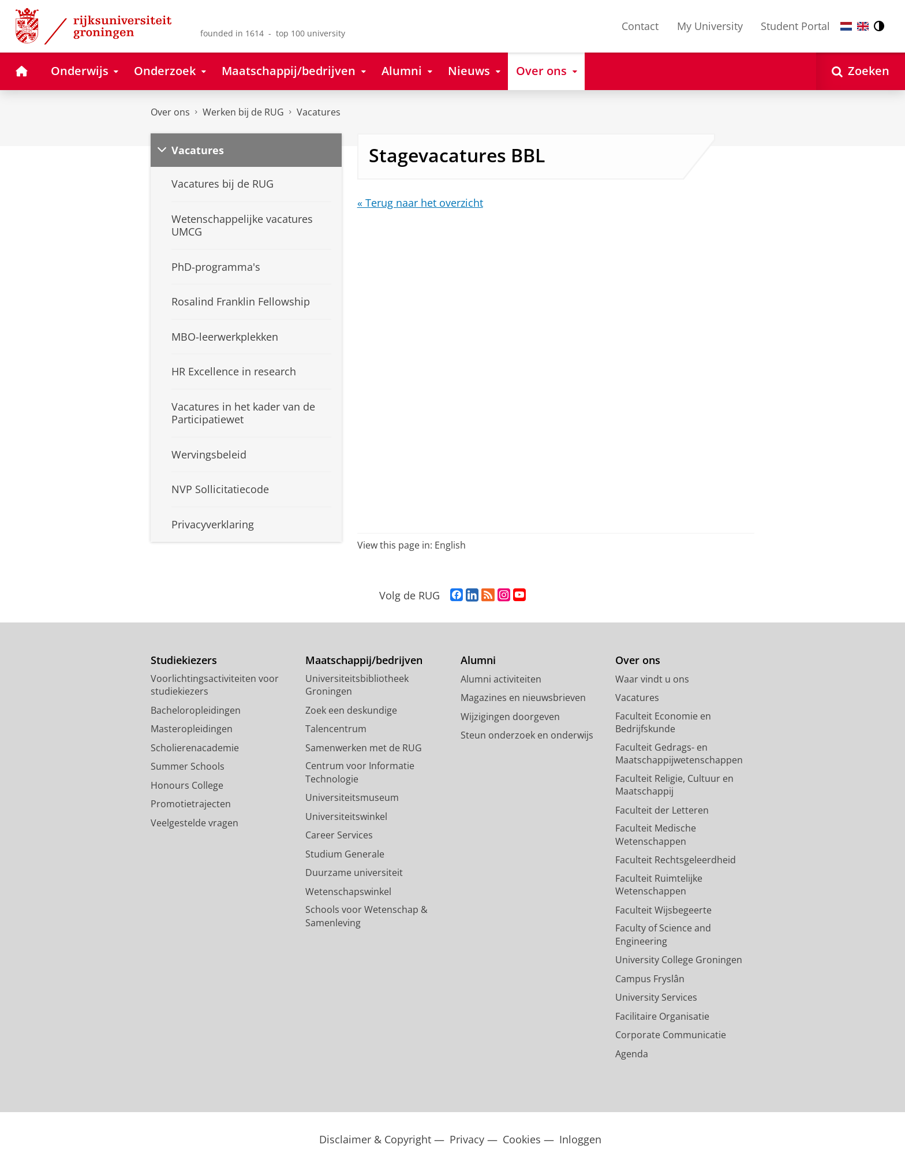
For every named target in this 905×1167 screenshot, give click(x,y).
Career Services (339, 835)
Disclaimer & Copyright (375, 1139)
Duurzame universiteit (354, 872)
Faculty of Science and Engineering (663, 935)
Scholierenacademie (195, 747)
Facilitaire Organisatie (662, 1016)
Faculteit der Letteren (662, 810)
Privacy (467, 1139)
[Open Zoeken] (860, 71)
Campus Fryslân (650, 978)
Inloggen (580, 1139)
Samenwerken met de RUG (363, 747)
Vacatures (319, 112)
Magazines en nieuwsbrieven (523, 697)
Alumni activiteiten (501, 679)
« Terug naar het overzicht (420, 203)
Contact (640, 26)
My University (710, 26)
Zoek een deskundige (351, 710)
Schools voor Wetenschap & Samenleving (366, 916)
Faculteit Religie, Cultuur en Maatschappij (674, 785)
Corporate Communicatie (670, 1034)
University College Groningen (678, 959)
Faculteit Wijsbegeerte (663, 910)
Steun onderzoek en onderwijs (527, 735)
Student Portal (795, 26)
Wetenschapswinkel (348, 891)
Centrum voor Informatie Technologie (359, 772)
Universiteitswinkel (346, 816)
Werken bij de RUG (243, 112)
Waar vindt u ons (652, 679)
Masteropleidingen (192, 728)
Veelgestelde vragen (194, 822)
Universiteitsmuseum (352, 797)
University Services (656, 997)
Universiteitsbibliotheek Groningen (357, 685)
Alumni (478, 660)
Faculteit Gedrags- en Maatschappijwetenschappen (679, 754)
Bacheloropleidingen (196, 710)
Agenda (631, 1053)
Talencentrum (336, 728)
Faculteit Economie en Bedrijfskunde (663, 723)
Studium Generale (344, 854)
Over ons (170, 112)
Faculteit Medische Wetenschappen (655, 835)
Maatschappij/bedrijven (363, 660)
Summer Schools (188, 766)
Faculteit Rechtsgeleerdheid (675, 859)
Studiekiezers (184, 660)
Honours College (187, 785)
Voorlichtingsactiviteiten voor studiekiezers (215, 685)
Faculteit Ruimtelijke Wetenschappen (658, 885)
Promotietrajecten (191, 803)
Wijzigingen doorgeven (510, 716)
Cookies (522, 1139)
